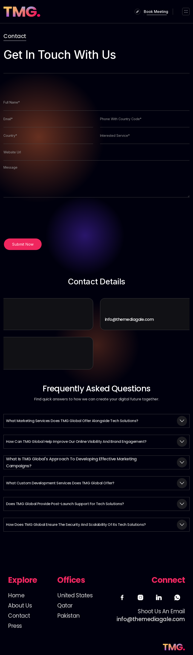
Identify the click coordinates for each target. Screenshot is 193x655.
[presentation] (38, 218)
